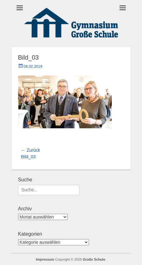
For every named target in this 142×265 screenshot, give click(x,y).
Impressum (45, 259)
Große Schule (94, 259)
